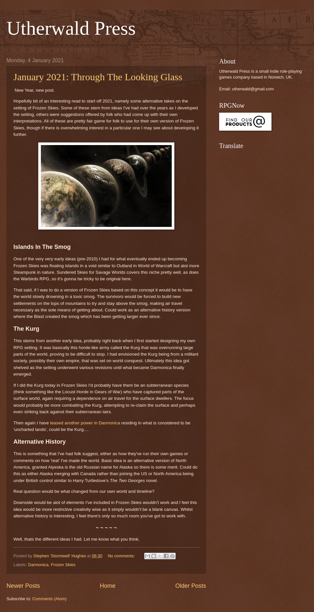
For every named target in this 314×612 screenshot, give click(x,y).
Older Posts (190, 586)
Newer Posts (23, 586)
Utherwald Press (71, 28)
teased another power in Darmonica (85, 422)
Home (107, 586)
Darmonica (38, 564)
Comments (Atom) (49, 598)
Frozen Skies (63, 564)
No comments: (122, 555)
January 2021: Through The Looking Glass (97, 76)
